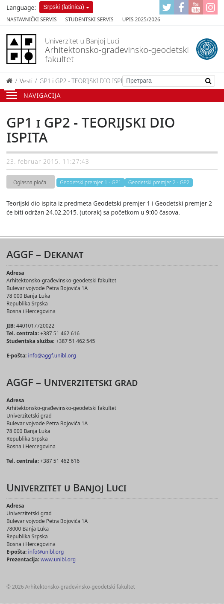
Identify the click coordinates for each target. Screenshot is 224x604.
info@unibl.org (46, 551)
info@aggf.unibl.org (52, 355)
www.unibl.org (58, 559)
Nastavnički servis (31, 19)
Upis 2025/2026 (141, 19)
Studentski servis (89, 19)
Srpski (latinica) (63, 6)
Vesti (26, 81)
